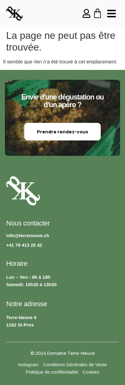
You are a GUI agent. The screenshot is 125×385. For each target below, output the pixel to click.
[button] (111, 13)
